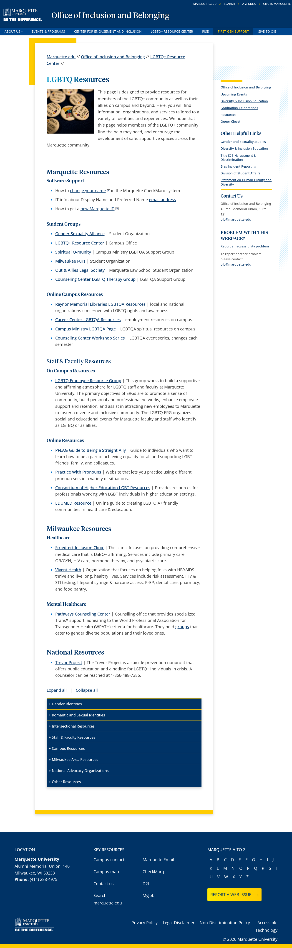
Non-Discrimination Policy (225, 922)
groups (182, 626)
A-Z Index (249, 3)
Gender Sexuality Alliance (80, 233)
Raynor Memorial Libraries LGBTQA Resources (101, 304)
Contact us (103, 883)
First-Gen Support (233, 31)
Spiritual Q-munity (73, 252)
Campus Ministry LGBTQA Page (85, 329)
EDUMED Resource (73, 503)
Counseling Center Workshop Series (90, 338)
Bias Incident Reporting (238, 166)
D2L (146, 883)
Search (229, 3)
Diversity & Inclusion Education (244, 101)
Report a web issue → (234, 894)
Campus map (106, 871)
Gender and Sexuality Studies (243, 141)
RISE (205, 31)
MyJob (148, 895)
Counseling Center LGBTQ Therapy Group (95, 279)
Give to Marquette (277, 3)
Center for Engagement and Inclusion (108, 31)
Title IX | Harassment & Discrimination (238, 157)
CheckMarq (153, 871)
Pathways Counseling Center (82, 614)
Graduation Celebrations (239, 108)
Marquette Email (158, 859)
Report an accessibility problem (245, 246)
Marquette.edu (61, 56)
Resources (228, 114)
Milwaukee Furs (70, 261)
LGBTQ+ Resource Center (172, 31)
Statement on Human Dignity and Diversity (246, 182)
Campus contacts (109, 859)
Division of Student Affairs (240, 173)
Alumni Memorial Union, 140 (42, 866)
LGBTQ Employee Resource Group (88, 380)
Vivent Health (68, 569)
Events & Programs (48, 31)
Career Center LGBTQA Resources (88, 319)
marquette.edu (204, 3)
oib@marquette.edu (236, 219)
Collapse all (87, 690)
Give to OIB (267, 31)
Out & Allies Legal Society (80, 270)
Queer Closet (230, 121)
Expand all (57, 690)
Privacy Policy (144, 922)
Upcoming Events (234, 94)
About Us (14, 31)
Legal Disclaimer (178, 922)
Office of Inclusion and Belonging (110, 16)
